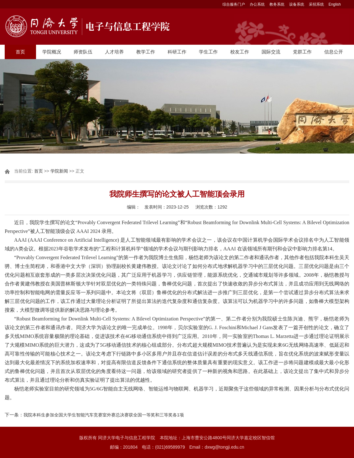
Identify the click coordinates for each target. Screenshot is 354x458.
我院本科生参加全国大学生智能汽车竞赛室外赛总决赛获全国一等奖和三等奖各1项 (103, 414)
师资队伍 (83, 51)
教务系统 (276, 4)
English (335, 4)
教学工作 (145, 51)
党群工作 (302, 51)
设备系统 (296, 4)
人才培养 (114, 51)
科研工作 (177, 51)
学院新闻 (59, 171)
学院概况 (51, 51)
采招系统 (316, 4)
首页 (20, 51)
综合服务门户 (233, 4)
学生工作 (208, 51)
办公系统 (257, 4)
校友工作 (239, 51)
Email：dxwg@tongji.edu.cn (216, 447)
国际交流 (271, 51)
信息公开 (333, 51)
